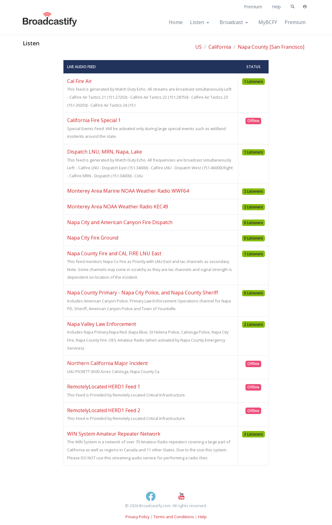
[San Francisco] (286, 46)
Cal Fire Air (79, 81)
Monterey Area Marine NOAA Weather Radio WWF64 (128, 190)
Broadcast (231, 22)
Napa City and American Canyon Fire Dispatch (119, 222)
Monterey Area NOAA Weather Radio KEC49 (117, 206)
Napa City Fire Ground (92, 237)
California (220, 46)
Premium (253, 7)
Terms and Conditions (173, 516)
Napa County (253, 46)
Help (276, 7)
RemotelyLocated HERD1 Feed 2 (103, 410)
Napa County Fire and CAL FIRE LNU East (114, 253)
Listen (197, 22)
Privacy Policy (137, 516)
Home (176, 22)
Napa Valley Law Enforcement (101, 324)
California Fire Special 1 (94, 120)
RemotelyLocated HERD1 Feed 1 (103, 386)
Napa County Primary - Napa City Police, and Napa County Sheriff (142, 292)
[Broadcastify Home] (44, 22)
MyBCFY (267, 22)
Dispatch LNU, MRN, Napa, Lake (104, 151)
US (198, 46)
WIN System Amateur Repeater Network (113, 433)
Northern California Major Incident (107, 363)
